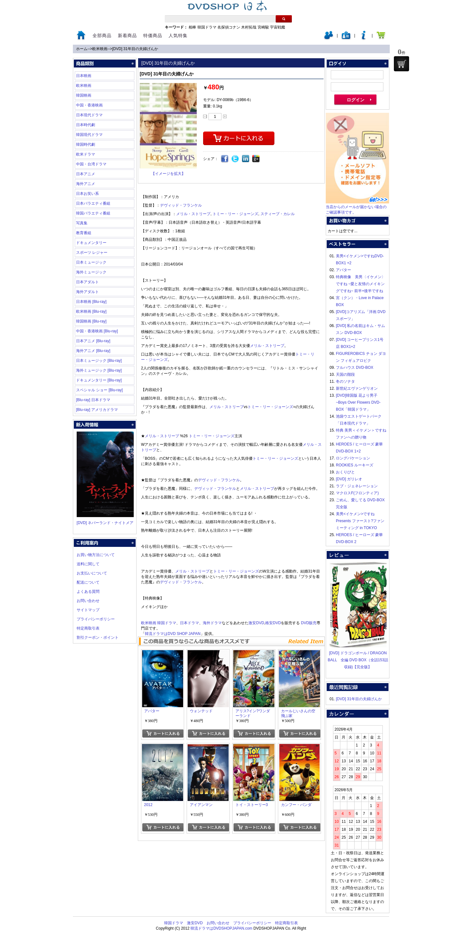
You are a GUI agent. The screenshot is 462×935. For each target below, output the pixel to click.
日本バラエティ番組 (93, 203)
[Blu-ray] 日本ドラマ (93, 400)
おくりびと (345, 472)
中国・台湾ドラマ (91, 164)
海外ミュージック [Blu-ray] (99, 370)
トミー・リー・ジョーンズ (235, 214)
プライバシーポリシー (96, 619)
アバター (343, 270)
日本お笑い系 (87, 193)
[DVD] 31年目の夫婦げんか (135, 49)
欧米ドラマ (85, 154)
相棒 (192, 27)
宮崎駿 (263, 27)
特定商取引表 (88, 628)
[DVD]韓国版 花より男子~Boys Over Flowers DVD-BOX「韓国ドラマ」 (358, 402)
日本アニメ (85, 174)
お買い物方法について (96, 555)
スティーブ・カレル (277, 214)
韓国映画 (83, 95)
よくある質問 (88, 591)
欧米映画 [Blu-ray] (91, 311)
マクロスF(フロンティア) (357, 493)
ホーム (81, 49)
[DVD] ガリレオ (349, 479)
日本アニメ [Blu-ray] (93, 341)
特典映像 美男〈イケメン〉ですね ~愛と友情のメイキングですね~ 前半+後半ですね (360, 284)
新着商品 (127, 35)
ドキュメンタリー (91, 242)
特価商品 (152, 35)
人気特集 (178, 35)
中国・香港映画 (89, 105)
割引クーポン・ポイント (98, 637)
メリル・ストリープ (193, 214)
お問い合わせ (88, 601)
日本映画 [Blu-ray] (91, 301)
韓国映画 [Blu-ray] (91, 321)
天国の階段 (345, 374)
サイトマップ (88, 610)
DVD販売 (309, 623)
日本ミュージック (91, 262)
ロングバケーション (353, 458)
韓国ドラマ (206, 27)
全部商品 (102, 35)
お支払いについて (92, 573)
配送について (88, 582)
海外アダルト (87, 292)
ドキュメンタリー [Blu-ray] (99, 380)
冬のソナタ (345, 381)
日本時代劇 (85, 125)
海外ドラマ (212, 623)
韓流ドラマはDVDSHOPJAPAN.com (221, 928)
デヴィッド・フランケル (181, 205)
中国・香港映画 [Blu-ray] (97, 331)
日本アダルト (87, 282)
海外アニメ (85, 184)
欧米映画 (99, 49)
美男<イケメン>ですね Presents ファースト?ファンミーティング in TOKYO (360, 521)
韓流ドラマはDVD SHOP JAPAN (173, 633)
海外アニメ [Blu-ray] (93, 351)
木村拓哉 (248, 27)
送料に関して (88, 564)
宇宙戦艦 (277, 27)
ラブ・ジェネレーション (357, 486)
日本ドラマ (189, 623)
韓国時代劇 (85, 144)
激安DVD (256, 623)
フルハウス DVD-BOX (354, 367)
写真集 (81, 223)
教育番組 (83, 233)
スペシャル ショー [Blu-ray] (99, 390)
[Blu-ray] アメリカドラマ (97, 409)
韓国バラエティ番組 (93, 213)
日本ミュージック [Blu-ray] (99, 360)
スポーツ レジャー (91, 252)
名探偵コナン (228, 27)
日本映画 (83, 76)
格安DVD (273, 623)
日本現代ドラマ (89, 115)
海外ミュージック (91, 272)
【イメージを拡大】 (168, 173)
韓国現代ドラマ (89, 134)
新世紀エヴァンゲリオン (357, 388)
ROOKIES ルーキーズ (354, 465)
